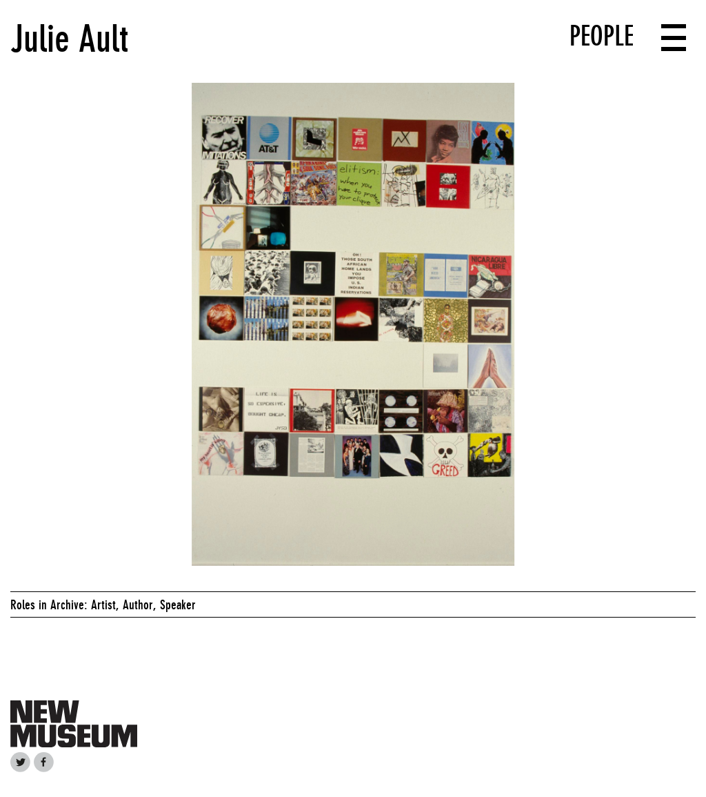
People (601, 36)
